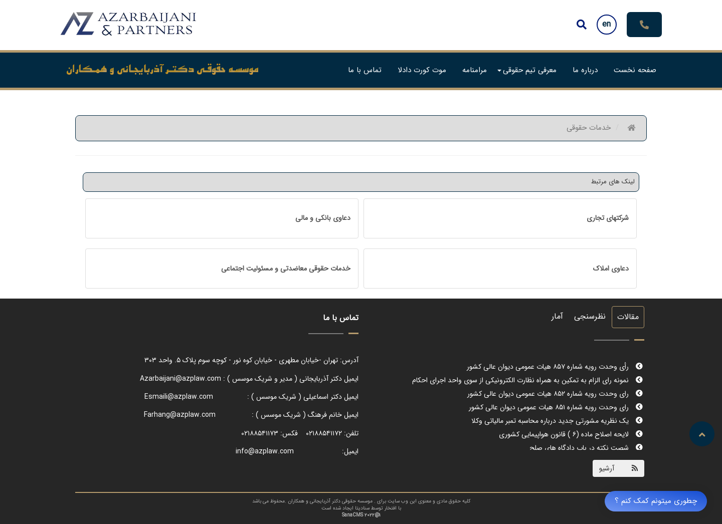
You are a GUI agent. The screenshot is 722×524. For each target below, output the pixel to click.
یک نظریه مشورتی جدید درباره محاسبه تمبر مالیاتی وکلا (557, 421)
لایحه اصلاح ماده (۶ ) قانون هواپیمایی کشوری (571, 434)
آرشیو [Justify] (606, 468)
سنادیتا (362, 508)
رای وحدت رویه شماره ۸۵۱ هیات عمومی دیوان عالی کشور (556, 407)
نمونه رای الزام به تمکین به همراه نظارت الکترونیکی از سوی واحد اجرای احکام (527, 380)
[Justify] (582, 25)
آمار (557, 316)
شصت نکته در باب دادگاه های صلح (586, 448)
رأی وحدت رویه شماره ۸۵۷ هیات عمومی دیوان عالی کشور (555, 367)
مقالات (628, 317)
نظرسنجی (590, 316)
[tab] (500, 218)
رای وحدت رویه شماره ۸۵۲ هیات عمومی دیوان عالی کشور (555, 394)
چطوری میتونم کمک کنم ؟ (656, 501)
